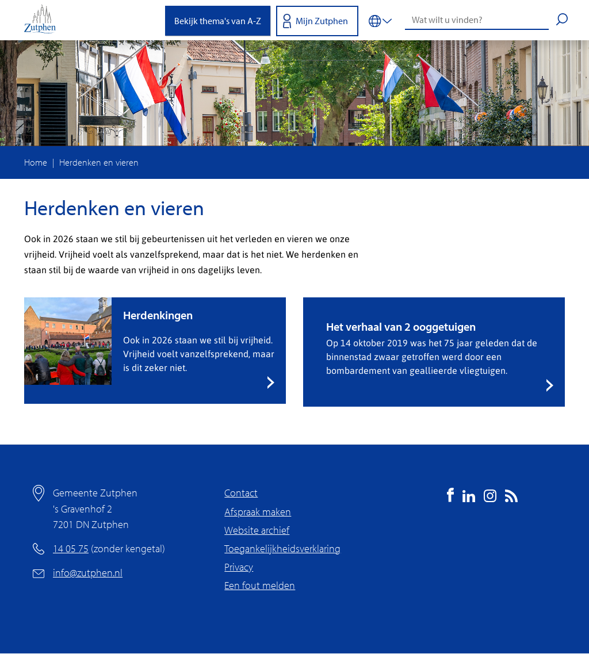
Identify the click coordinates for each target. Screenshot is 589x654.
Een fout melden (259, 585)
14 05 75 (71, 548)
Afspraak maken (257, 511)
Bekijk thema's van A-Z (217, 20)
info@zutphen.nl (88, 572)
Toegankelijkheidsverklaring (282, 548)
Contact (241, 492)
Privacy (238, 566)
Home (35, 162)
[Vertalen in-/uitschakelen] (380, 20)
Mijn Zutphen (322, 20)
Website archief (256, 530)
